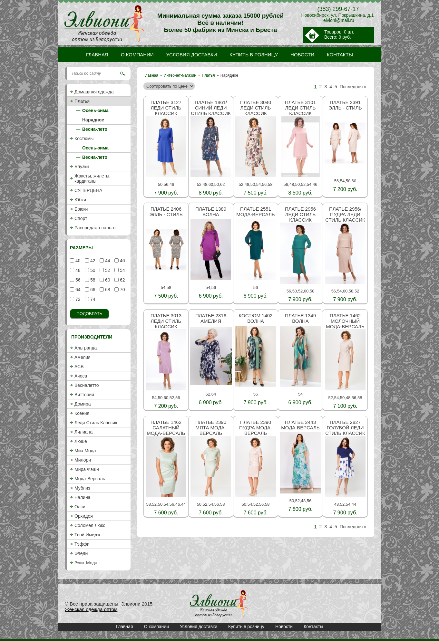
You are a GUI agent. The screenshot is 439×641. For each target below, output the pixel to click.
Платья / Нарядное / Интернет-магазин (219, 603)
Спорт (80, 218)
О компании (156, 626)
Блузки (81, 166)
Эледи (81, 553)
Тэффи (82, 544)
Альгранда (85, 347)
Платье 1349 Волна (300, 318)
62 (122, 279)
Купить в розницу (246, 626)
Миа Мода (85, 450)
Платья (208, 75)
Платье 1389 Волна (210, 211)
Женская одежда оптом (91, 609)
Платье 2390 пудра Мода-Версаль (255, 427)
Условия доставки (198, 626)
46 (122, 260)
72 (77, 299)
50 (92, 270)
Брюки (81, 209)
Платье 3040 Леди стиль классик (255, 108)
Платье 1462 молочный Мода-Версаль (345, 321)
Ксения (81, 413)
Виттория (84, 394)
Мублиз (82, 488)
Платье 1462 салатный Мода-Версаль (166, 427)
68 (107, 289)
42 (92, 260)
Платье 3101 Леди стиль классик (300, 108)
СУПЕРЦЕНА (88, 190)
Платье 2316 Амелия (210, 318)
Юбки (80, 199)
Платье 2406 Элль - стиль (165, 211)
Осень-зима (95, 110)
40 (77, 260)
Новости (284, 626)
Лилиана (83, 432)
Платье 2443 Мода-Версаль (300, 424)
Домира (82, 404)
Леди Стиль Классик (95, 422)
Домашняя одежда (93, 91)
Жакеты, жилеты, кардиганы (92, 178)
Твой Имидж (87, 534)
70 (122, 289)
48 (77, 270)
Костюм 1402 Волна (256, 318)
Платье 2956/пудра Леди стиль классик (345, 214)
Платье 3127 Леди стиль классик (166, 108)
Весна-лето (94, 129)
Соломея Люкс (89, 525)
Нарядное (93, 119)
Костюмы (83, 138)
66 (92, 289)
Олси (79, 506)
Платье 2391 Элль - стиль (345, 105)
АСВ (78, 366)
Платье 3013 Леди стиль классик (166, 321)
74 (92, 299)
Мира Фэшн (86, 469)
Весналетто (86, 385)
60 (107, 279)
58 (92, 279)
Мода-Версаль (89, 478)
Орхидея (83, 516)
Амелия (82, 357)
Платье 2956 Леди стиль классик (300, 214)
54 (122, 270)
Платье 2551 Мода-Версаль (255, 211)
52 (107, 270)
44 (107, 260)
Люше (80, 441)
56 (77, 279)
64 (77, 289)
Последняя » (353, 86)
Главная (150, 75)
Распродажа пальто (94, 227)
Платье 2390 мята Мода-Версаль (210, 427)
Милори (82, 460)
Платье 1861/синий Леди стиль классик (211, 108)
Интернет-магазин (180, 75)
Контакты (313, 626)
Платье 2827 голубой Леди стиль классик (345, 427)
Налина (82, 497)
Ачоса (80, 375)
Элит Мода (85, 562)
